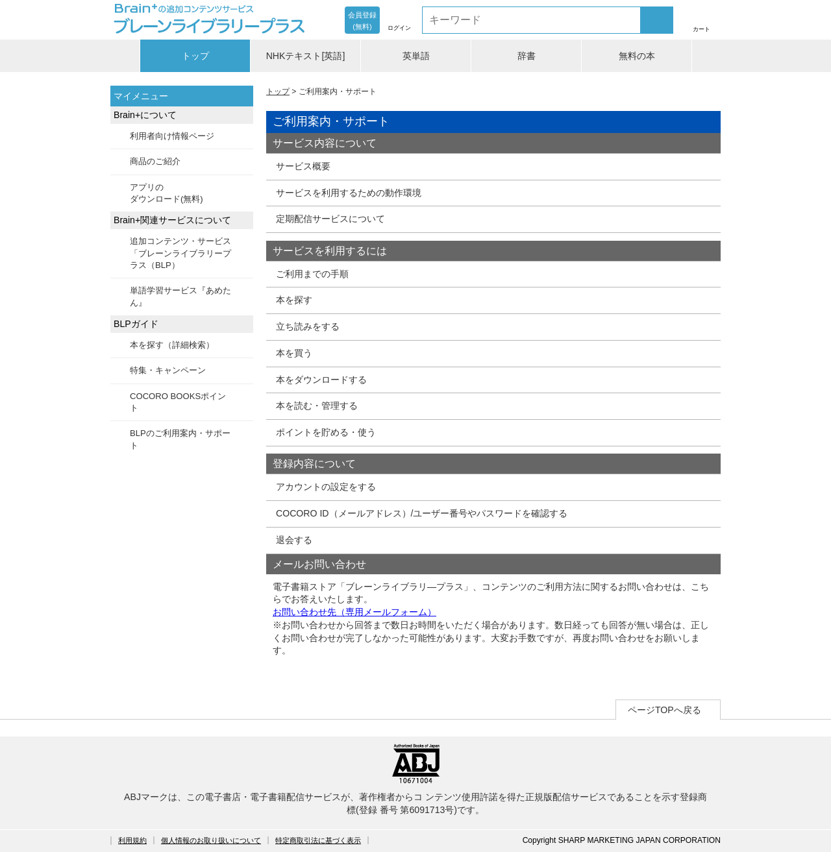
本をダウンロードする (321, 379)
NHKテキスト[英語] (305, 56)
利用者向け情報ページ (172, 136)
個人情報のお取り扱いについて (211, 840)
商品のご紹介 (155, 161)
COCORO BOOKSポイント (178, 402)
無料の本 (637, 56)
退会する (294, 540)
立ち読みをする (308, 326)
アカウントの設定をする (326, 486)
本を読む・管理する (317, 405)
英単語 (416, 56)
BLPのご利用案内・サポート (180, 439)
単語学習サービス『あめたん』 (180, 296)
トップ (195, 56)
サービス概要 (303, 166)
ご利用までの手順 (312, 274)
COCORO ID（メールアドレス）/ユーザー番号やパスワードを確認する (421, 513)
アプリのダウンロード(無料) (166, 193)
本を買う (294, 353)
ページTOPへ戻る (664, 710)
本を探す (294, 300)
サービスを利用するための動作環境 (348, 193)
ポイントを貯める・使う (326, 432)
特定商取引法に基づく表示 (318, 840)
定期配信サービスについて (330, 218)
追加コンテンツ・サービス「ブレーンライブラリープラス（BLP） (180, 253)
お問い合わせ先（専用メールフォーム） (354, 612)
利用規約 (132, 840)
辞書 (526, 56)
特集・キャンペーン (168, 370)
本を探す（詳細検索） (172, 345)
